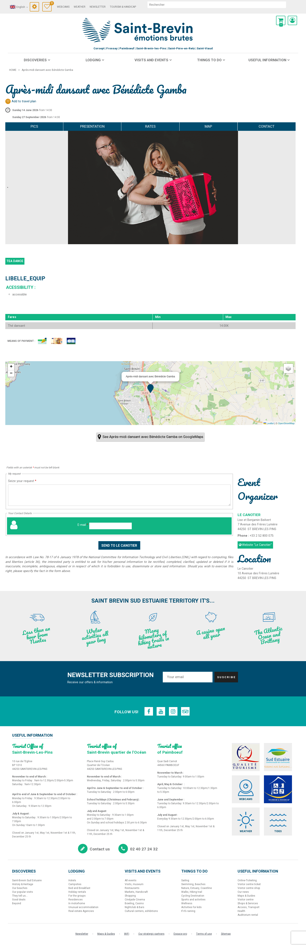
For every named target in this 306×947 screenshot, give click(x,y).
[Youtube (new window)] (160, 711)
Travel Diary (51, 3)
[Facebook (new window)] (148, 711)
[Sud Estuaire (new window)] (279, 757)
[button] (280, 20)
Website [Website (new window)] (257, 545)
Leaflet (269, 423)
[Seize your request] (119, 495)
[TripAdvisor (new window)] (186, 711)
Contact (267, 126)
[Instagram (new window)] (173, 711)
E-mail (83, 525)
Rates (150, 126)
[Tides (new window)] (279, 823)
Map (208, 126)
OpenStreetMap (286, 423)
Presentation (92, 126)
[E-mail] (110, 526)
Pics (34, 126)
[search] (216, 4)
